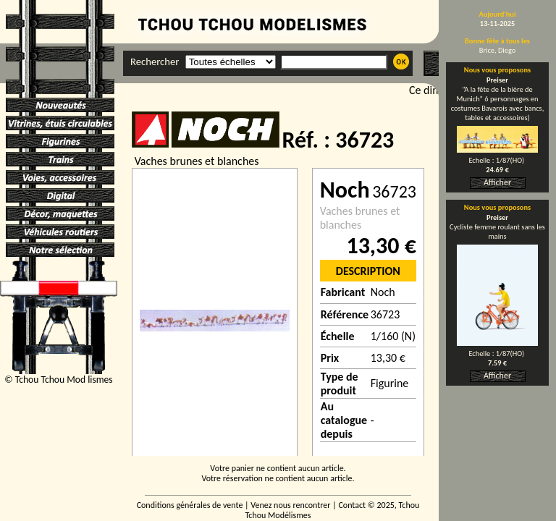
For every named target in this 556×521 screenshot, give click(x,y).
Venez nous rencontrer (290, 505)
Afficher (497, 182)
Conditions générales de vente (190, 505)
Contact (352, 505)
